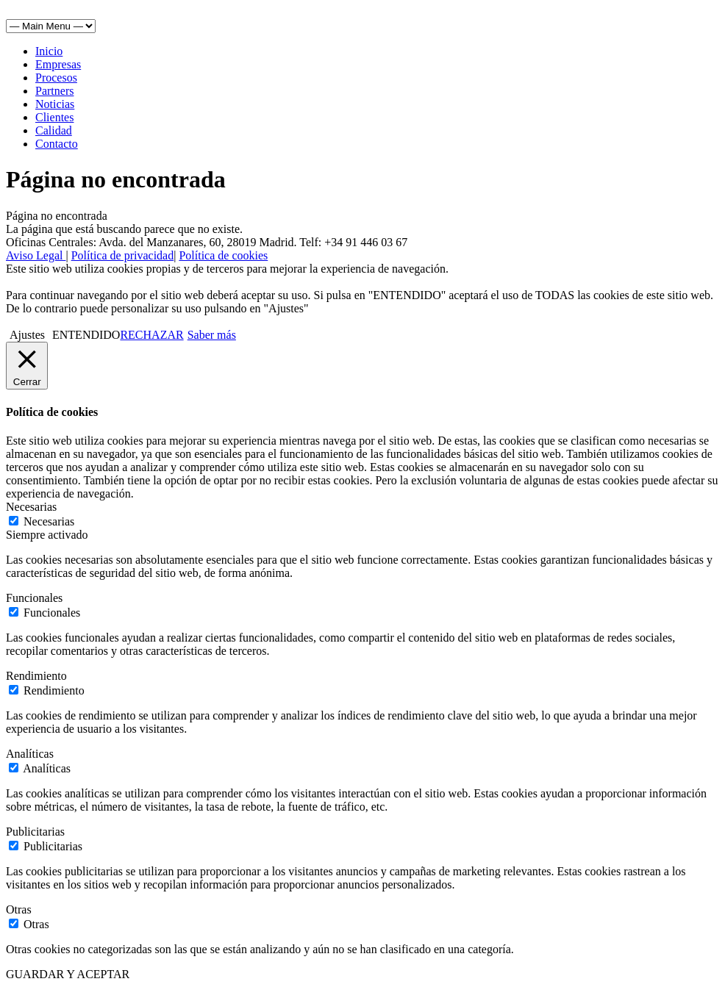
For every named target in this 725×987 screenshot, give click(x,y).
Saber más (212, 335)
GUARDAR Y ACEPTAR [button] (67, 974)
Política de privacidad (122, 255)
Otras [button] (19, 909)
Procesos (56, 77)
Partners (54, 91)
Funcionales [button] (34, 598)
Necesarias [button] (31, 506)
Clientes (54, 117)
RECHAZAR (151, 335)
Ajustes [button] (27, 335)
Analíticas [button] (30, 753)
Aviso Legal (35, 255)
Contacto (56, 143)
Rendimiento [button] (36, 676)
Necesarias (49, 521)
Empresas (58, 64)
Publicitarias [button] (35, 831)
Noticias (54, 104)
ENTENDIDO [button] (86, 335)
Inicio (49, 51)
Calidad (53, 130)
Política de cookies (223, 255)
